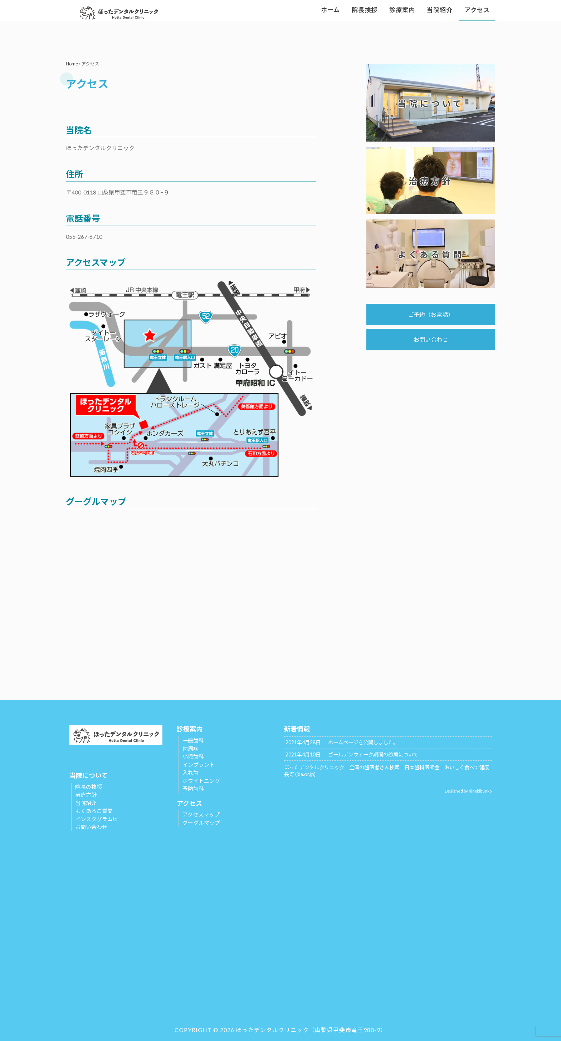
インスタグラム (96, 819)
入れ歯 (190, 772)
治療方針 (86, 794)
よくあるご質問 (94, 811)
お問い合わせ (431, 339)
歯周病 (190, 748)
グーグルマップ (201, 822)
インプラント (198, 764)
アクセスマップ (201, 814)
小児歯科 (193, 756)
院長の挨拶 (88, 787)
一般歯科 (193, 740)
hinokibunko (480, 791)
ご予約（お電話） (431, 314)
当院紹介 (86, 803)
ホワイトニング (201, 781)
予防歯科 (193, 788)
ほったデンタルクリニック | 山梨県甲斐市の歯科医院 (130, 12)
